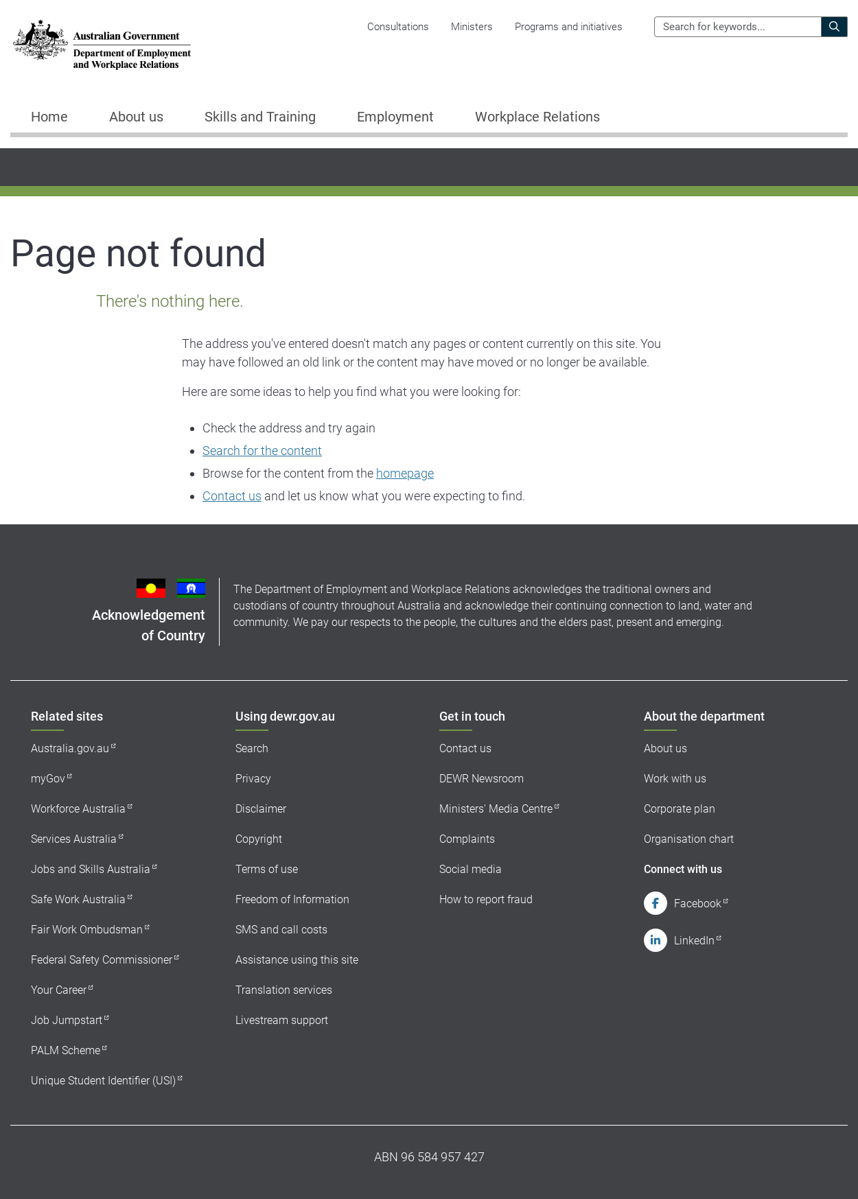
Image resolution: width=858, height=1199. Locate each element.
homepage (405, 473)
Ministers (472, 27)
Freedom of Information (292, 899)
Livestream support (281, 1020)
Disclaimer (260, 808)
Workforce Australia (78, 808)
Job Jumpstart (66, 1020)
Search (251, 748)
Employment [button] (395, 116)
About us (665, 748)
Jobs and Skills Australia (90, 869)
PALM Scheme (65, 1050)
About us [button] (136, 116)
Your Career (58, 990)
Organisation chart (689, 839)
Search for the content (262, 450)
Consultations (398, 27)
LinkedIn (694, 940)
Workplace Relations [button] (537, 116)
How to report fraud (486, 899)
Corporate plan (679, 808)
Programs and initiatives (569, 27)
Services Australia (74, 839)
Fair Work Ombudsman (87, 929)
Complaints (467, 839)
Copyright (258, 839)
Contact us (232, 496)
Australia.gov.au (70, 748)
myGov (48, 778)
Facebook (697, 903)
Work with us (675, 778)
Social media (470, 869)
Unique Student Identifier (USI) (103, 1080)
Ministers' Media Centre (496, 808)
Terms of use (266, 869)
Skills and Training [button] (260, 116)
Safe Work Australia (78, 899)
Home (49, 116)
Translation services (283, 990)
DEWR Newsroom (481, 778)
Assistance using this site (296, 959)
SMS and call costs (281, 929)
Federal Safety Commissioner (101, 959)
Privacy (253, 778)
